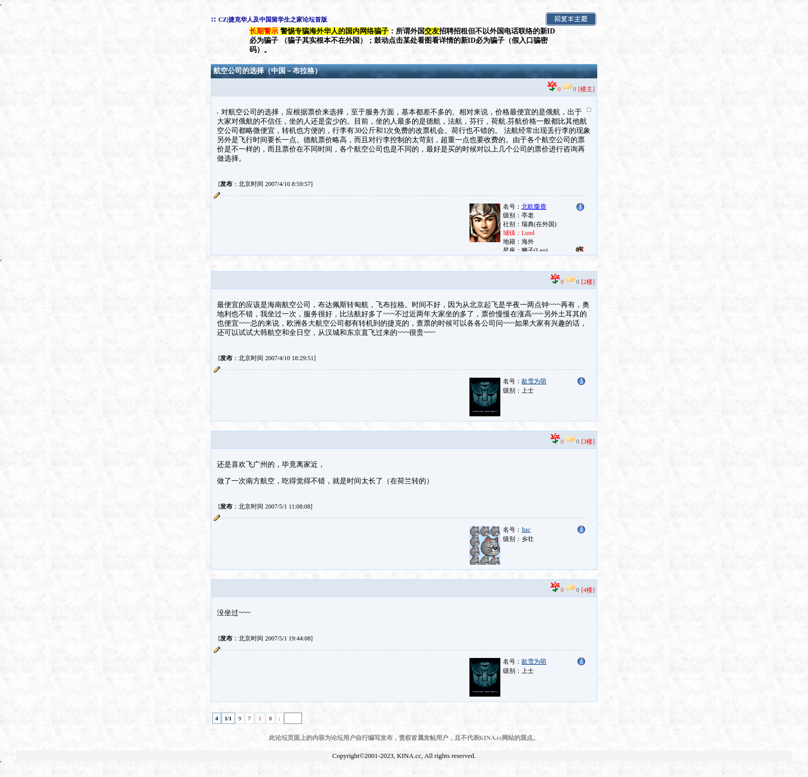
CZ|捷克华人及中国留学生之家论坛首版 (272, 19)
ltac (525, 529)
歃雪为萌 (533, 381)
